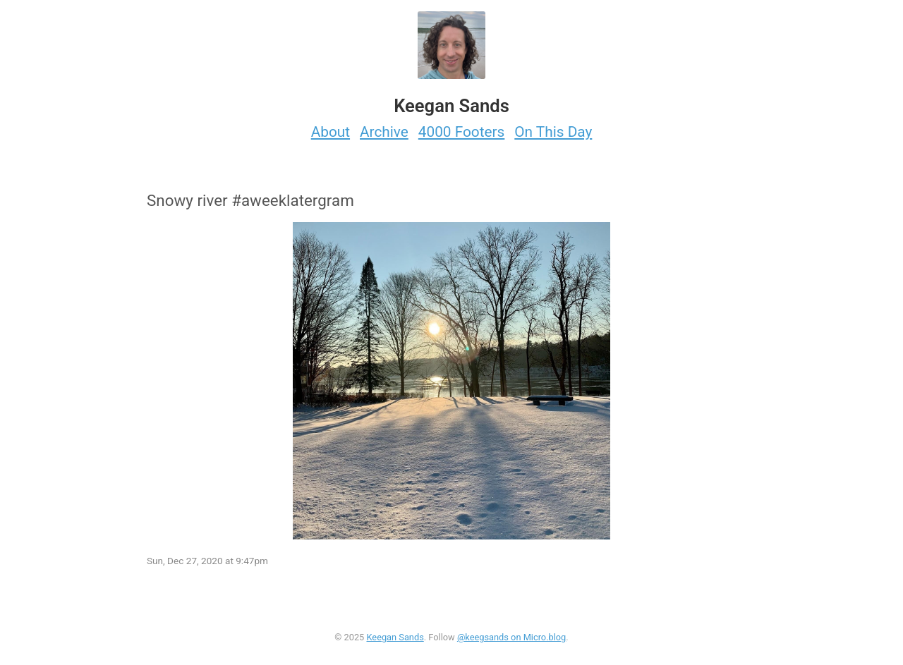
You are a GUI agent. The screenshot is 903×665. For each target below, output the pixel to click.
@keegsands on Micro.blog (511, 637)
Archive (384, 131)
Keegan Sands (394, 637)
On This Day (553, 131)
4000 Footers (461, 131)
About (330, 131)
